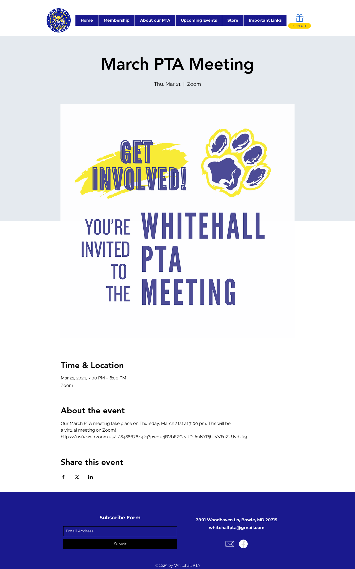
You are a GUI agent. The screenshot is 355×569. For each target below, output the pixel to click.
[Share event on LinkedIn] (90, 477)
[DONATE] (299, 26)
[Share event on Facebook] (63, 477)
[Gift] (299, 18)
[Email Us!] (229, 543)
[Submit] (120, 544)
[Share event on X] (77, 477)
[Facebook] (243, 543)
